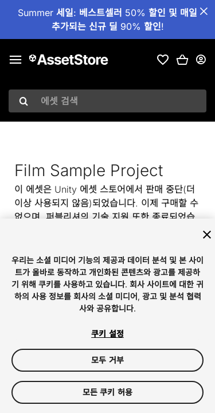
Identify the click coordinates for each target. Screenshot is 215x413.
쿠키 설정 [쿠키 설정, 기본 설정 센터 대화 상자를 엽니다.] (107, 333)
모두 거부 (107, 360)
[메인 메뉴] (15, 59)
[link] (163, 60)
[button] (182, 60)
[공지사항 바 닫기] (203, 11)
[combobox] (107, 100)
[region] (107, 316)
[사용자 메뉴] (200, 59)
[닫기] (207, 234)
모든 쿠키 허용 (107, 392)
